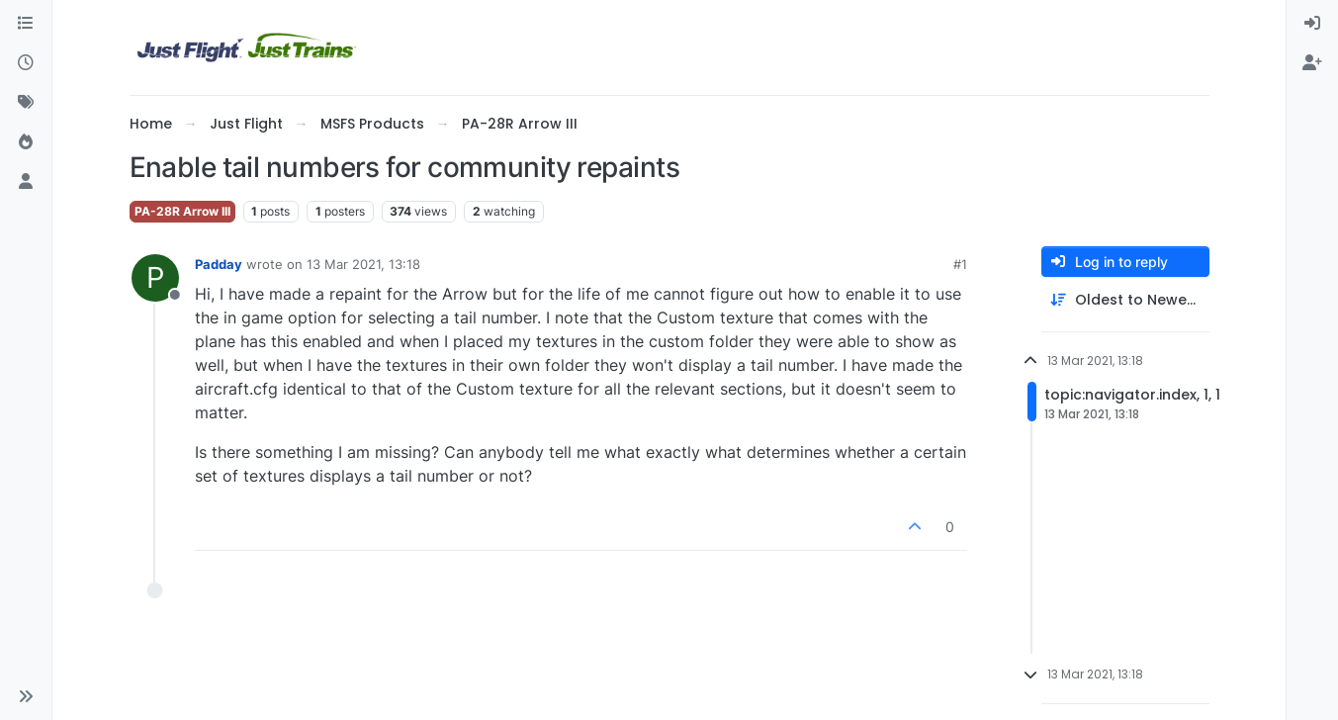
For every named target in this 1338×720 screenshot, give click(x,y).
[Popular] (26, 142)
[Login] (1312, 24)
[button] (26, 696)
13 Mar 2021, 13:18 (363, 264)
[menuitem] (1312, 24)
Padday (218, 264)
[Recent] (26, 63)
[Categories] (26, 24)
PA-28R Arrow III (182, 211)
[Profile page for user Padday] (155, 278)
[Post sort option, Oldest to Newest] (1125, 300)
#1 (960, 264)
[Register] (1312, 63)
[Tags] (26, 103)
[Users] (26, 182)
